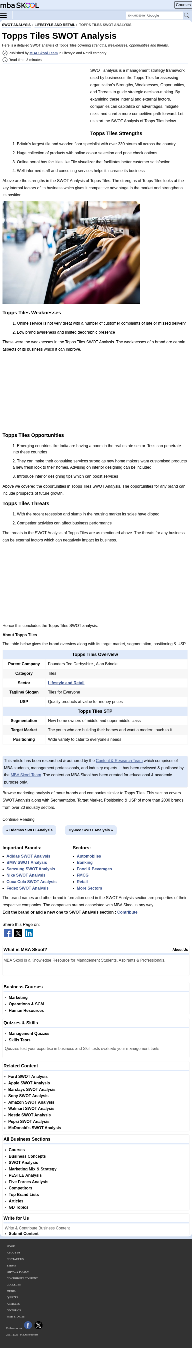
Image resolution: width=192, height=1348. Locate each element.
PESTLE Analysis (25, 1175)
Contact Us (15, 1258)
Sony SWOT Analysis (28, 1096)
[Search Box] (154, 16)
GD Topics (18, 1207)
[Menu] (6, 15)
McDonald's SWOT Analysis (34, 1128)
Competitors (20, 1188)
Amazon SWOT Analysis (31, 1102)
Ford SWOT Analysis (28, 1076)
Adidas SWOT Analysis (28, 856)
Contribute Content (22, 1278)
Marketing (18, 997)
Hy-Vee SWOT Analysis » (91, 830)
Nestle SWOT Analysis (29, 1115)
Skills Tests (19, 1040)
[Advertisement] (44, 103)
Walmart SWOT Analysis (31, 1108)
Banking (84, 862)
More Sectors (89, 888)
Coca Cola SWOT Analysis (31, 882)
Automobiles (89, 856)
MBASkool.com (29, 1334)
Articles (16, 1201)
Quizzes (12, 1297)
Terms (11, 1265)
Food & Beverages (94, 869)
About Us (180, 950)
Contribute (127, 912)
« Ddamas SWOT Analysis (29, 830)
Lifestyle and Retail (66, 683)
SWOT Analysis (23, 1162)
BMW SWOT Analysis (26, 862)
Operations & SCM (26, 1004)
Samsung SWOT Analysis (30, 869)
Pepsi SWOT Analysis (29, 1121)
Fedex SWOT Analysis (27, 888)
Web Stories (16, 1316)
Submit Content (23, 1233)
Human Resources (26, 1010)
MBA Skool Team (44, 53)
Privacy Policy (18, 1271)
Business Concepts (27, 1156)
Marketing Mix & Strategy (32, 1169)
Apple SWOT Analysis (29, 1083)
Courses (183, 5)
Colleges (14, 1284)
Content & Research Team (119, 761)
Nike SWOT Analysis (26, 875)
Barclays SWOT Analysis (32, 1089)
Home (11, 1246)
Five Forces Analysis (28, 1182)
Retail (82, 882)
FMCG (82, 875)
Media (11, 1290)
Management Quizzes (29, 1033)
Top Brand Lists (24, 1194)
